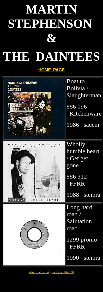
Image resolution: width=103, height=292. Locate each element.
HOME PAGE (51, 70)
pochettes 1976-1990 (63, 272)
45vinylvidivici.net (39, 272)
